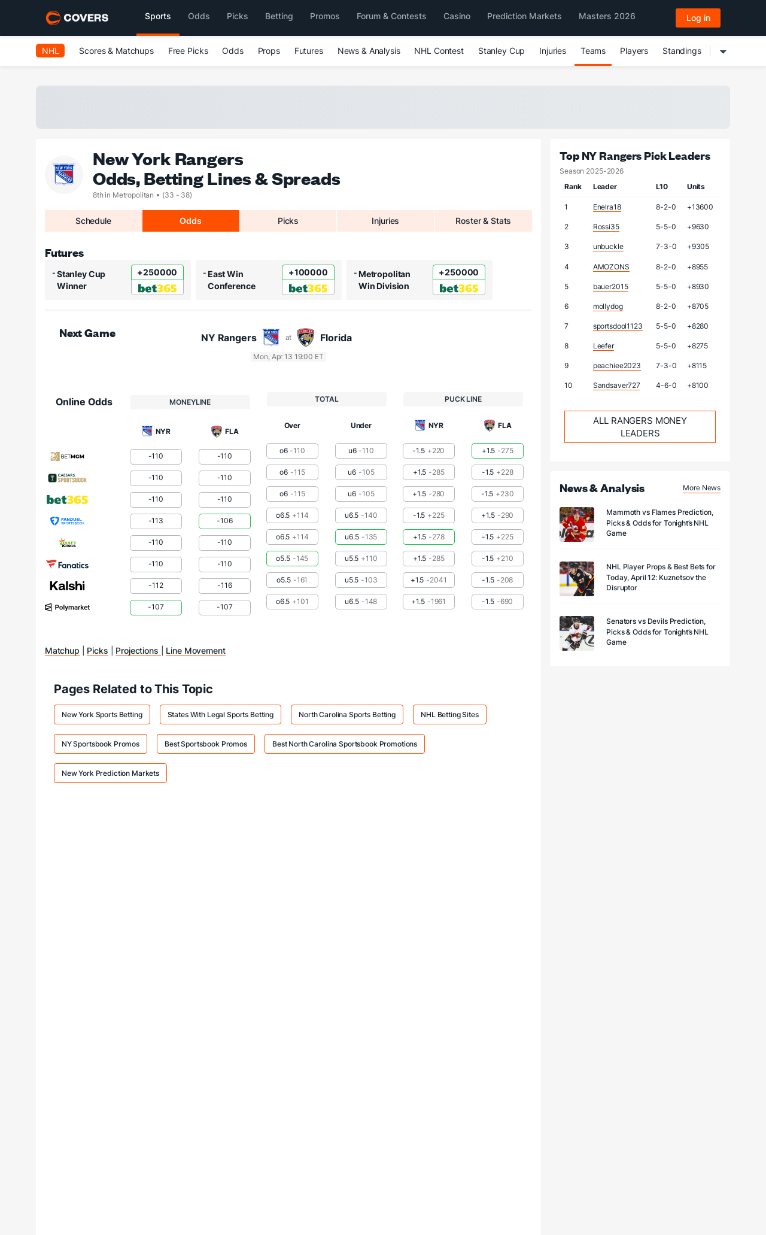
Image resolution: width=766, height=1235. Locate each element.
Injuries (552, 50)
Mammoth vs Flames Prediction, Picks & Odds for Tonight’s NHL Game (659, 522)
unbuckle (608, 246)
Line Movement (195, 650)
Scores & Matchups (116, 50)
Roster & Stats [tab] (483, 221)
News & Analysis (369, 50)
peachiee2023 (617, 365)
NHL (50, 50)
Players (634, 50)
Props (269, 50)
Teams (593, 50)
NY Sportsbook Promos (100, 743)
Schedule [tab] (93, 221)
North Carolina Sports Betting (347, 714)
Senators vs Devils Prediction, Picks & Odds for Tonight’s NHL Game (657, 631)
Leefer (603, 345)
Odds (232, 50)
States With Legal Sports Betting (221, 714)
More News (702, 487)
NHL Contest (438, 50)
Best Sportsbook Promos (206, 743)
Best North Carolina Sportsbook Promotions (344, 743)
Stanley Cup (501, 50)
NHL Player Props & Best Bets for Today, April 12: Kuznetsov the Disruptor (661, 576)
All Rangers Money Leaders (640, 427)
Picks (97, 650)
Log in (698, 18)
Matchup (62, 650)
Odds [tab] (190, 221)
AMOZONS (611, 266)
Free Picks (188, 50)
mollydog (608, 306)
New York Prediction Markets (110, 773)
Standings (681, 50)
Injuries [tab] (385, 221)
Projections (137, 650)
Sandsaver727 (616, 385)
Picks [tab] (288, 221)
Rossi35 (606, 226)
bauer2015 (610, 286)
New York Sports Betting (102, 714)
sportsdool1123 (618, 325)
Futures (308, 50)
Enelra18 (607, 206)
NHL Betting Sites (450, 714)
